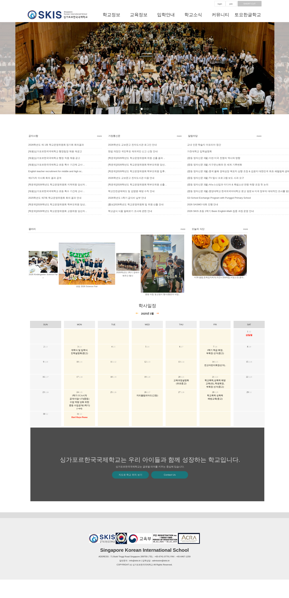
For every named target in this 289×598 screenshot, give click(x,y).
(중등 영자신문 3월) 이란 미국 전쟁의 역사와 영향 (213, 158)
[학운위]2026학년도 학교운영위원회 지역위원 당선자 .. (57, 184)
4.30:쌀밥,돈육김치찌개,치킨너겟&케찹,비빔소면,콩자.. (219, 277)
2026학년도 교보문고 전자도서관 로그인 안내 (132, 144)
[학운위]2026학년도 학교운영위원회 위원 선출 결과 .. (136, 158)
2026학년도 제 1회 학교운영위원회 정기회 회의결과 (56, 144)
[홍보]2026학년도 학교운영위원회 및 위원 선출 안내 (136, 204)
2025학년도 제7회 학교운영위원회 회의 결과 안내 (54, 197)
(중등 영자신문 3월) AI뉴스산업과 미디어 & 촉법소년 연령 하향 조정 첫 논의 (227, 184)
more (99, 136)
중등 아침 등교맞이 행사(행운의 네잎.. (162, 294)
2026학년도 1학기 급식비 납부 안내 (127, 197)
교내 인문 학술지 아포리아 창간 (204, 144)
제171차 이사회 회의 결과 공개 (44, 178)
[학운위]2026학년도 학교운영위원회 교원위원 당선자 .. (57, 211)
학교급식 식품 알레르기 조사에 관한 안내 (130, 211)
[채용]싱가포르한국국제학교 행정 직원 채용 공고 (54, 158)
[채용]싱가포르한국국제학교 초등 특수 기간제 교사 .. (56, 164)
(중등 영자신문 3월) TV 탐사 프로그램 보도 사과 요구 (215, 178)
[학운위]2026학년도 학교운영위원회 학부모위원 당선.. (57, 204)
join (231, 4)
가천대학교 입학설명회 (199, 151)
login (220, 4)
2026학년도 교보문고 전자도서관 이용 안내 (131, 178)
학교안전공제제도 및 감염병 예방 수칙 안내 (131, 191)
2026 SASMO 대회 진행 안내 (202, 204)
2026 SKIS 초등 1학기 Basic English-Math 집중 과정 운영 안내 (220, 211)
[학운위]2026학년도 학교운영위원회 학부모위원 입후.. (137, 171)
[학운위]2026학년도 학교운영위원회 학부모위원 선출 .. (137, 184)
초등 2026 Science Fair (87, 286)
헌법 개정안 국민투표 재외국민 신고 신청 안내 (133, 151)
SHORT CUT (250, 4)
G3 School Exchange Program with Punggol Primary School (219, 197)
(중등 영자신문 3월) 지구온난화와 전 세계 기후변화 (214, 164)
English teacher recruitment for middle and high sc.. (55, 171)
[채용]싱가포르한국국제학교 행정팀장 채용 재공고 (55, 151)
